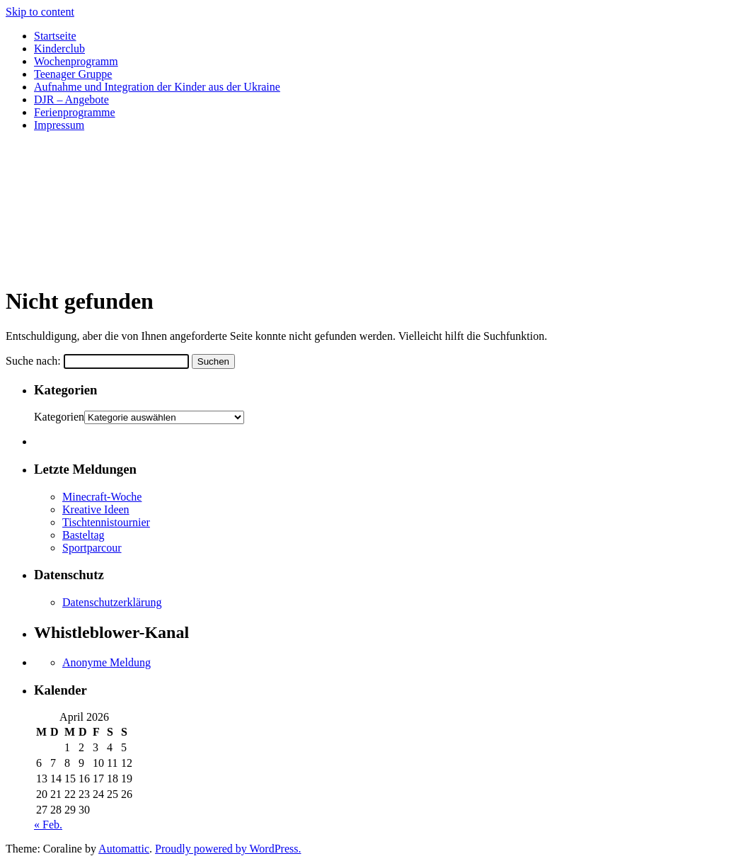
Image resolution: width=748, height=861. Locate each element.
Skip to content (40, 12)
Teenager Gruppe (73, 74)
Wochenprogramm (76, 61)
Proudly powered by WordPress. (228, 849)
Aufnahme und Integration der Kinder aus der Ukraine (157, 87)
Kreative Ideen (96, 509)
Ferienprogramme (74, 112)
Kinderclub (59, 48)
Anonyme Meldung (106, 662)
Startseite (55, 36)
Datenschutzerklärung (111, 602)
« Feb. (48, 825)
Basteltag (83, 535)
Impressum (59, 125)
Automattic (123, 849)
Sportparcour (92, 548)
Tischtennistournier (106, 522)
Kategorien (59, 417)
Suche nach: (33, 361)
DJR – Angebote (71, 99)
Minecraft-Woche (102, 497)
